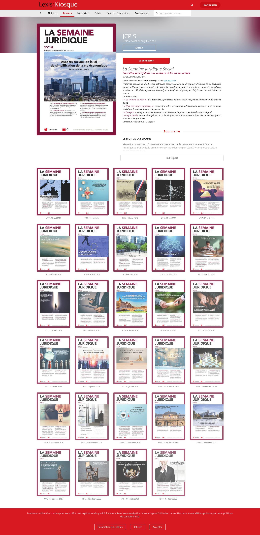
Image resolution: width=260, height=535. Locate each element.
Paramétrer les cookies (110, 527)
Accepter (157, 527)
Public (98, 13)
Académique (141, 13)
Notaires (52, 13)
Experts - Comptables (118, 13)
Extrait (139, 47)
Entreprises (83, 13)
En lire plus (172, 157)
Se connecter (146, 60)
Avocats (67, 13)
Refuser (137, 527)
